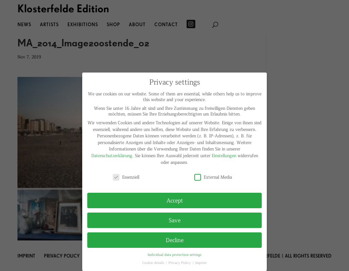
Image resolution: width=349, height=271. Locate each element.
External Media (213, 177)
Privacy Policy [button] (180, 262)
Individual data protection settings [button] (174, 254)
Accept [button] (174, 200)
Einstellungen (224, 155)
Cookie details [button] (153, 262)
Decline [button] (175, 239)
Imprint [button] (201, 262)
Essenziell (126, 177)
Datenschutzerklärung (111, 155)
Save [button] (175, 220)
